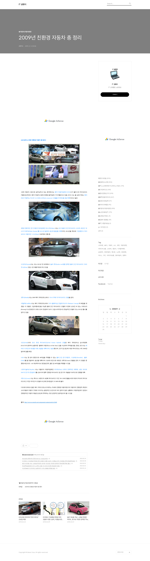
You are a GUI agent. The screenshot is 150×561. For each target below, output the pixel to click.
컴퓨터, (125, 255)
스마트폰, (100, 245)
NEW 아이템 (104, 178)
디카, (104, 255)
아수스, (100, 255)
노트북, (118, 252)
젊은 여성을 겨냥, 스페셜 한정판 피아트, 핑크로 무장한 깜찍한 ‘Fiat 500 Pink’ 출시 (46, 463)
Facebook (101, 284)
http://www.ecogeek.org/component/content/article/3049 (40, 402)
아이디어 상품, (102, 249)
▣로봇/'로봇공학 (105, 201)
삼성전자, (100, 252)
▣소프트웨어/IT (105, 212)
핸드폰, (114, 252)
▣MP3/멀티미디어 (106, 197)
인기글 (106, 264)
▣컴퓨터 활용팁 (104, 220)
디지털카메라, (121, 249)
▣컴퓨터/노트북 (105, 182)
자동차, (111, 245)
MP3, (106, 245)
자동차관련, (124, 245)
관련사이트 (120, 552)
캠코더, (115, 249)
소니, (114, 245)
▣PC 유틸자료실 (104, 223)
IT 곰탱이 (22, 4)
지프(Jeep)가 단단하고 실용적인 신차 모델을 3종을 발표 (38, 468)
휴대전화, (124, 252)
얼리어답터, (118, 255)
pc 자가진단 (103, 227)
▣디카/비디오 (104, 190)
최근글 (100, 264)
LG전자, (109, 249)
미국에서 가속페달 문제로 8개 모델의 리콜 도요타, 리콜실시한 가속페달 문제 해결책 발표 (48, 461)
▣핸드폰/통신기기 (105, 193)
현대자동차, (107, 252)
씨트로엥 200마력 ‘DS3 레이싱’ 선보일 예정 (35, 458)
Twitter (110, 284)
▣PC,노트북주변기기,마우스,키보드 (111, 186)
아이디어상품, (110, 255)
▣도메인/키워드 (104, 216)
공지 (100, 231)
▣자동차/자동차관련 (27, 455)
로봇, (118, 245)
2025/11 (115, 309)
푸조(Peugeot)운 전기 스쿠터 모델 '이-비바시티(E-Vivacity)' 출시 (41, 466)
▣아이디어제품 (104, 205)
